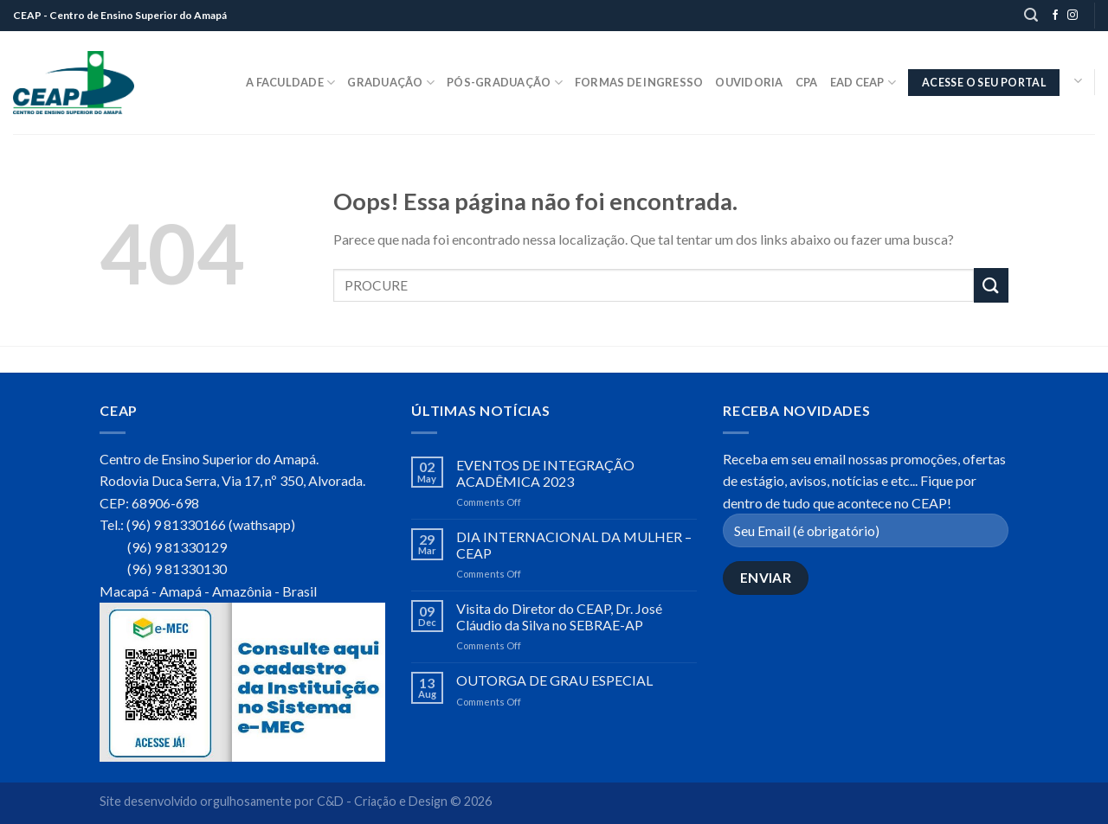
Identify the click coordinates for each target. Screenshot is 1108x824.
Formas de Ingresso (639, 82)
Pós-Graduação (505, 82)
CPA (807, 82)
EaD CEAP (863, 82)
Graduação (391, 82)
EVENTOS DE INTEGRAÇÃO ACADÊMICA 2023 (545, 473)
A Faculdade (290, 82)
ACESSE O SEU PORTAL (984, 82)
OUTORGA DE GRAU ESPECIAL (554, 680)
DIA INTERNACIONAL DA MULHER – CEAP (574, 544)
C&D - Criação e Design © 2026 (404, 801)
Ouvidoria (749, 82)
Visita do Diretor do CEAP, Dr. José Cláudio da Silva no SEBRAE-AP (559, 616)
